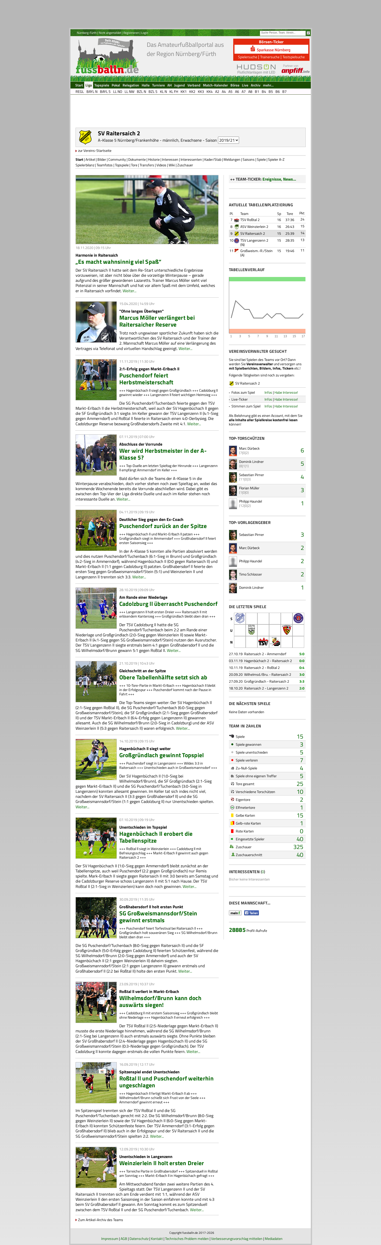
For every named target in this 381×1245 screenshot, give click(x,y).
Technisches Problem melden (187, 1238)
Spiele (261, 159)
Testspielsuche (294, 57)
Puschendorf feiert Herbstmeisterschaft (146, 379)
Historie (154, 159)
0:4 (301, 667)
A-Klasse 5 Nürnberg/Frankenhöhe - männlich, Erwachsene (150, 140)
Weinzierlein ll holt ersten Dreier (161, 1163)
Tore (134, 165)
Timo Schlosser (250, 574)
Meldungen (232, 159)
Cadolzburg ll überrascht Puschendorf (168, 603)
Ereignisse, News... (279, 179)
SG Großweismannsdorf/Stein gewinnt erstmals (158, 917)
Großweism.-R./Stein (256, 250)
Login (144, 32)
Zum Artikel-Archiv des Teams (100, 1219)
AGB (124, 1238)
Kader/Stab (212, 159)
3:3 (301, 681)
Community (117, 159)
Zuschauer (185, 165)
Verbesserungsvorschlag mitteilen (236, 1238)
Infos (268, 392)
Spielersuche (247, 57)
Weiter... (129, 291)
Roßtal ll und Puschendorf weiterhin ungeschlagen (166, 1082)
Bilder (101, 159)
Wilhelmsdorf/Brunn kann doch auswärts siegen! (160, 1001)
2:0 (301, 688)
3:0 (301, 674)
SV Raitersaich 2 (252, 233)
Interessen (170, 159)
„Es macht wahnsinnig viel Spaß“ (119, 261)
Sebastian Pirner (251, 474)
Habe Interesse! (286, 392)
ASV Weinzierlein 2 (254, 226)
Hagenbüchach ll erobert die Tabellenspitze (156, 837)
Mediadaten (274, 1238)
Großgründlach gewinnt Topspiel (161, 755)
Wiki (172, 165)
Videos (161, 165)
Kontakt (157, 1238)
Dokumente (137, 159)
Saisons (249, 159)
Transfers (147, 165)
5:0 (301, 653)
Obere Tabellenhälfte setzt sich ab (163, 677)
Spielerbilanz (85, 165)
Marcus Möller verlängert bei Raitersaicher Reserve (157, 321)
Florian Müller (249, 488)
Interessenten (191, 159)
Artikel (90, 159)
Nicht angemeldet (110, 32)
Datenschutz (139, 1238)
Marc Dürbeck (249, 448)
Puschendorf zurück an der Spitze (163, 525)
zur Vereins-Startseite (94, 150)
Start (79, 159)
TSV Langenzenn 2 (254, 240)
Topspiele (122, 165)
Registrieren (131, 32)
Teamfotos (105, 165)
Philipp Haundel (250, 501)
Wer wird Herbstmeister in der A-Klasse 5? (163, 454)
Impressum (109, 1238)
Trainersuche (270, 57)
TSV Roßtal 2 (250, 219)
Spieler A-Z (276, 159)
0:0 (301, 660)
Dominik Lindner (251, 461)
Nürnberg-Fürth (86, 32)
